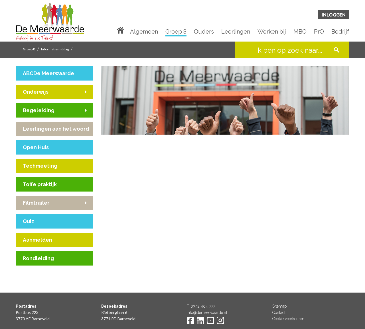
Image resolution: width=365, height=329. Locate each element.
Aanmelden (37, 240)
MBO (300, 32)
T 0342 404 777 (201, 306)
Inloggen (334, 14)
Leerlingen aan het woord (56, 129)
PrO (319, 32)
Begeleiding (38, 110)
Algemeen (144, 32)
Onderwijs (35, 92)
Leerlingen (235, 32)
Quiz (28, 221)
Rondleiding (38, 258)
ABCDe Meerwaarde (48, 73)
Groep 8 (175, 32)
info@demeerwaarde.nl (207, 312)
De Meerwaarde (50, 22)
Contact (278, 312)
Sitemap (279, 306)
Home (121, 30)
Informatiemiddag (55, 49)
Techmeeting (40, 166)
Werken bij (271, 32)
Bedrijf (340, 32)
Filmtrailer (36, 203)
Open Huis (36, 147)
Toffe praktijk (40, 184)
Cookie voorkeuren (288, 318)
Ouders (204, 32)
